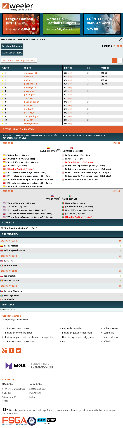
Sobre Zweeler (111, 328)
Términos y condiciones (17, 328)
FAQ (64, 341)
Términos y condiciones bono (20, 341)
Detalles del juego (12, 46)
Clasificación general (12, 53)
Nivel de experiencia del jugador (78, 337)
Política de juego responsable (77, 332)
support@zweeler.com (16, 319)
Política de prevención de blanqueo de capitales (29, 337)
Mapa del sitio (111, 337)
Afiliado (107, 341)
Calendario (109, 332)
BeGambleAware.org (30, 413)
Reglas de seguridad (72, 328)
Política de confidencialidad (18, 332)
